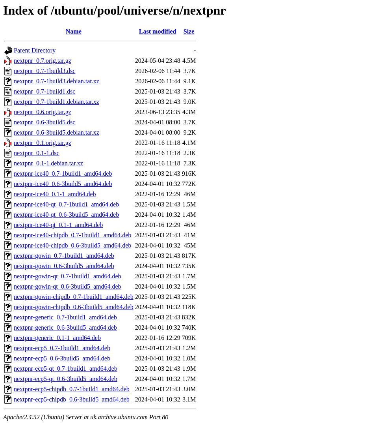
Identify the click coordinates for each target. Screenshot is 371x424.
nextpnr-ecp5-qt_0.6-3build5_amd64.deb (65, 378)
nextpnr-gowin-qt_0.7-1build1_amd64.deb (67, 276)
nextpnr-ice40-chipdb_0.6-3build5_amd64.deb (72, 245)
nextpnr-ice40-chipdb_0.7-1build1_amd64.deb (72, 235)
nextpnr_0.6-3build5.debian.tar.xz (56, 132)
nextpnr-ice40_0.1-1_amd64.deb (55, 194)
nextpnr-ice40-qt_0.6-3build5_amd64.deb (66, 214)
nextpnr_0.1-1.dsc (36, 153)
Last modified (157, 31)
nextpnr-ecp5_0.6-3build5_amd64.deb (62, 358)
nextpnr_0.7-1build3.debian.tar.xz (56, 81)
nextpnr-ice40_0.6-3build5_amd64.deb (63, 183)
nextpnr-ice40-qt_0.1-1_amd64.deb (58, 224)
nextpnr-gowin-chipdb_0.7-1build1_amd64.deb (74, 296)
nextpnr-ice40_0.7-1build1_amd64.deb (63, 173)
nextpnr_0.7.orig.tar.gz (42, 60)
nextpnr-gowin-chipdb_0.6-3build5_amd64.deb (74, 307)
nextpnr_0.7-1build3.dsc (44, 71)
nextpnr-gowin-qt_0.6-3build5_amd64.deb (67, 286)
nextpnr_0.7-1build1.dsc (44, 91)
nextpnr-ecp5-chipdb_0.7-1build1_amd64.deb (72, 389)
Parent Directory (35, 50)
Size (189, 31)
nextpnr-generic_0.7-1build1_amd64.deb (65, 317)
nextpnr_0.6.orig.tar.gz (42, 112)
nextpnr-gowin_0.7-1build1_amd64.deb (64, 255)
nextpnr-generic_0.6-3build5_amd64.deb (65, 327)
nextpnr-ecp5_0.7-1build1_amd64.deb (62, 348)
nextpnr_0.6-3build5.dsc (44, 122)
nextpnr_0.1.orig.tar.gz (42, 142)
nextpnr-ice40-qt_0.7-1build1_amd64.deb (66, 204)
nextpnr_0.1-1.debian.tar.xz (48, 163)
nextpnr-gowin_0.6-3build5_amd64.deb (64, 266)
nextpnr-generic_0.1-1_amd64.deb (57, 337)
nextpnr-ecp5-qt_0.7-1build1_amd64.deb (65, 368)
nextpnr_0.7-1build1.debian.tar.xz (56, 101)
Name (74, 31)
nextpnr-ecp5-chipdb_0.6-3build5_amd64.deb (72, 399)
